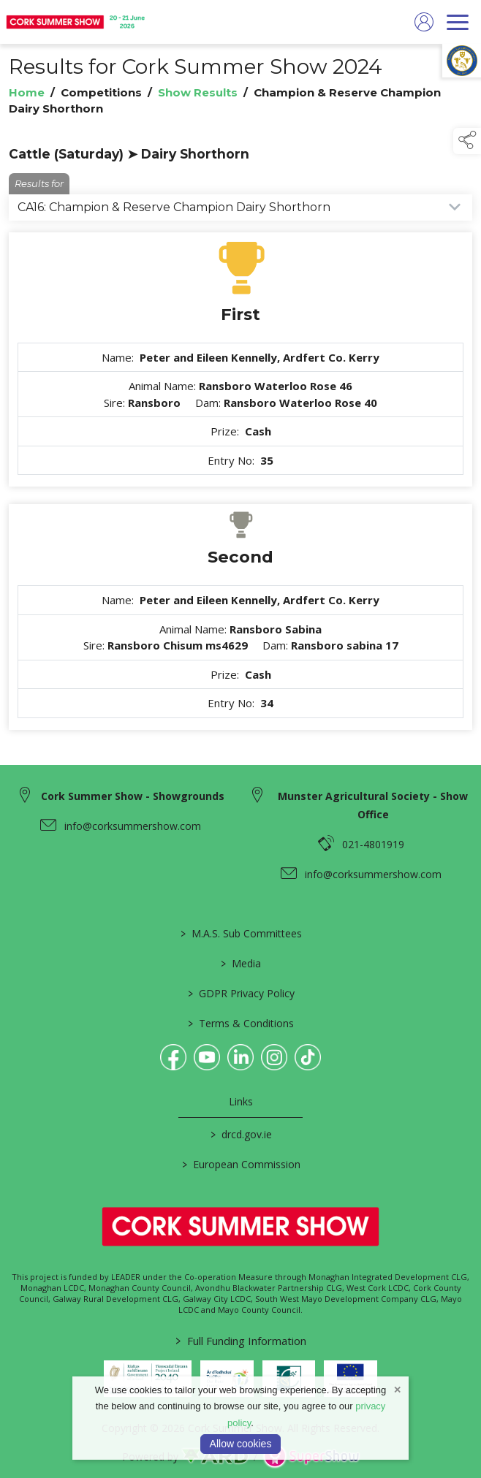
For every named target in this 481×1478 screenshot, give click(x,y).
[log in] (424, 22)
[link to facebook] (173, 1057)
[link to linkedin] (240, 1057)
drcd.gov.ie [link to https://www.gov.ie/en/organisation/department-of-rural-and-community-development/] (240, 1134)
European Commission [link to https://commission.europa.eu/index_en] (240, 1164)
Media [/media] (241, 963)
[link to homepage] (77, 22)
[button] (467, 141)
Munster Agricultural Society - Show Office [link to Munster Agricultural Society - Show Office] (373, 805)
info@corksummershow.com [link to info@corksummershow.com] (132, 826)
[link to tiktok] (308, 1057)
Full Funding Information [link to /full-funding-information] (240, 1340)
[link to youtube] (207, 1057)
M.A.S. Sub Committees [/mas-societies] (240, 933)
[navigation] (458, 22)
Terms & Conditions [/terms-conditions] (241, 1023)
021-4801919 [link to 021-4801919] (373, 844)
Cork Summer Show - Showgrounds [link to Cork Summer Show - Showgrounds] (132, 796)
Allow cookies (241, 1444)
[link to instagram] (274, 1057)
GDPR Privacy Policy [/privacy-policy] (240, 993)
